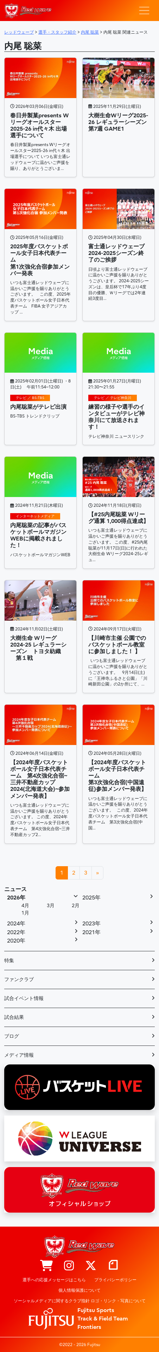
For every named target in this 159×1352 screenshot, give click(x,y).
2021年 (91, 932)
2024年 (16, 923)
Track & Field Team (102, 1319)
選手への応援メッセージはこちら (54, 1279)
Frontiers (89, 1327)
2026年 (16, 898)
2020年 (16, 941)
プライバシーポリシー (115, 1279)
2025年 (91, 898)
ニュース (15, 889)
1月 (25, 913)
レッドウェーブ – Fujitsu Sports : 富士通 (28, 10)
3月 (51, 906)
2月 (76, 906)
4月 (25, 906)
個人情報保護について (79, 1290)
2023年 (91, 923)
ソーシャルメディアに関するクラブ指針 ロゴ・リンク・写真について (80, 1300)
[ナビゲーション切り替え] (144, 10)
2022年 (16, 932)
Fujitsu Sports (95, 1310)
